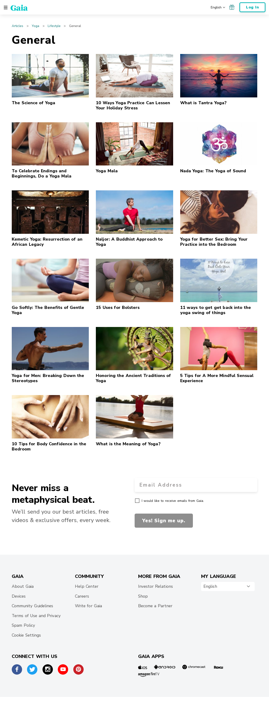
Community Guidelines (32, 606)
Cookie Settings (26, 635)
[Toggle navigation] (6, 7)
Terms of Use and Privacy (36, 616)
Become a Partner (155, 606)
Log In (252, 7)
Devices (19, 596)
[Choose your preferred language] (218, 7)
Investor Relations (155, 586)
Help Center (86, 586)
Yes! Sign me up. (163, 520)
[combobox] (228, 586)
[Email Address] (196, 485)
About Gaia (23, 586)
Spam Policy (23, 625)
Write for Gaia (88, 606)
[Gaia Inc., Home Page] (19, 7)
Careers (82, 596)
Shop (143, 596)
